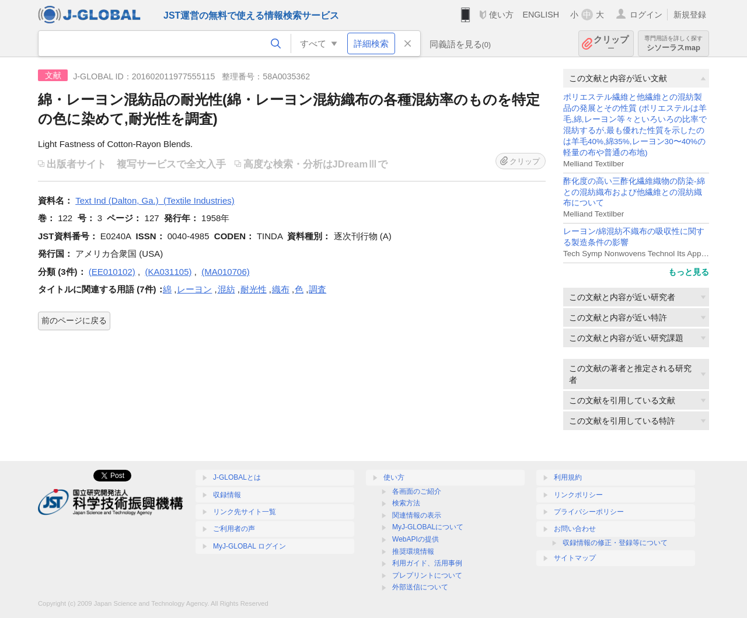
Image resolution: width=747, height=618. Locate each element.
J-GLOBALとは (237, 477)
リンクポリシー (578, 495)
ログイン (646, 14)
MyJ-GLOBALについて (427, 527)
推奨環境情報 (413, 551)
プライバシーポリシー (589, 512)
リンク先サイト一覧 (244, 512)
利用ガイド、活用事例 (427, 563)
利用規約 (568, 477)
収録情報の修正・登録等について (615, 543)
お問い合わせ (575, 529)
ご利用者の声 (234, 529)
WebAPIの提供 (415, 539)
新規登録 (689, 14)
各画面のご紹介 (416, 491)
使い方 (501, 14)
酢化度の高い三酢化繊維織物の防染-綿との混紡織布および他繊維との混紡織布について (634, 192)
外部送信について (420, 587)
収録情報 (227, 495)
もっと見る (688, 272)
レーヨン (194, 289)
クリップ (611, 43)
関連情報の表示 (416, 515)
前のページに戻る (74, 320)
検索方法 (406, 503)
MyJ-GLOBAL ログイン (249, 546)
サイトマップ (575, 558)
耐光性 (253, 289)
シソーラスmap (673, 43)
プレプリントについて (427, 575)
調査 (317, 289)
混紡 (226, 289)
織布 (280, 289)
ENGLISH (540, 14)
